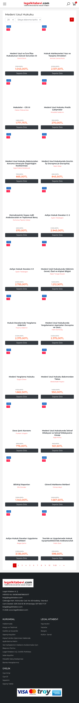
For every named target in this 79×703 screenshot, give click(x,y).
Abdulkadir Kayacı (57, 382)
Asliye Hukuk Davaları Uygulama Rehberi (22, 539)
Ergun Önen (22, 379)
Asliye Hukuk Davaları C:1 (22, 269)
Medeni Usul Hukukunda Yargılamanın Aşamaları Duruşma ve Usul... (57, 325)
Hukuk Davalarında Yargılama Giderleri (22, 324)
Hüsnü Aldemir (22, 328)
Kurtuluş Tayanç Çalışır (21, 220)
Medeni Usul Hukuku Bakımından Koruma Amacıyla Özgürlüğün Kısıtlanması (21, 163)
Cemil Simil (21, 58)
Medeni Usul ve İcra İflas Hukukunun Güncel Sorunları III (21, 54)
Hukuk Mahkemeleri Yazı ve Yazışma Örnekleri (57, 54)
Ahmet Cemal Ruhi (57, 58)
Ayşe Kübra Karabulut (21, 168)
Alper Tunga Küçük (57, 274)
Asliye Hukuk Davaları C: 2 (57, 215)
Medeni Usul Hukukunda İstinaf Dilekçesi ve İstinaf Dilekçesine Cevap (57, 432)
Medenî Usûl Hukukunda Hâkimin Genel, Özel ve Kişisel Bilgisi (57, 270)
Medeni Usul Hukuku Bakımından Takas (57, 378)
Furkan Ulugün (22, 433)
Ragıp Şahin (21, 543)
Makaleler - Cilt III (21, 107)
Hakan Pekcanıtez (22, 110)
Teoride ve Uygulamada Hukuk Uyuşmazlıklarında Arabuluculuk (57, 539)
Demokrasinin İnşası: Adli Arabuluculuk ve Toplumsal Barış (22, 216)
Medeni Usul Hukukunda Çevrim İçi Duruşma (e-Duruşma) (57, 162)
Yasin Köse (57, 166)
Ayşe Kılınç (57, 437)
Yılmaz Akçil (57, 487)
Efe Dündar (21, 487)
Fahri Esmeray (57, 330)
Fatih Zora (57, 543)
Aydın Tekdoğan (57, 218)
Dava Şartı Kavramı (21, 430)
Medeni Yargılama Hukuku (21, 377)
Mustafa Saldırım (57, 112)
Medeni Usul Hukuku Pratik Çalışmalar (57, 108)
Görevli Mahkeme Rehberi (57, 484)
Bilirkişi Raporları (21, 484)
